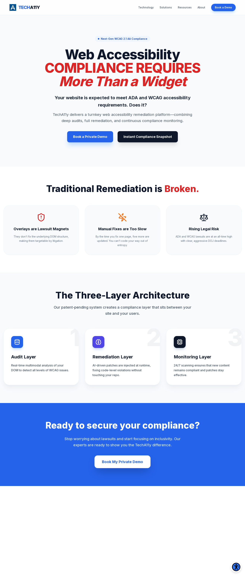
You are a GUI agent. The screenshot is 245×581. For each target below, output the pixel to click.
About (201, 7)
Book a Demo (223, 7)
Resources (185, 7)
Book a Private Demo (90, 137)
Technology (146, 7)
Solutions (166, 7)
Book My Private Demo (122, 462)
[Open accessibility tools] (236, 567)
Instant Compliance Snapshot (148, 137)
